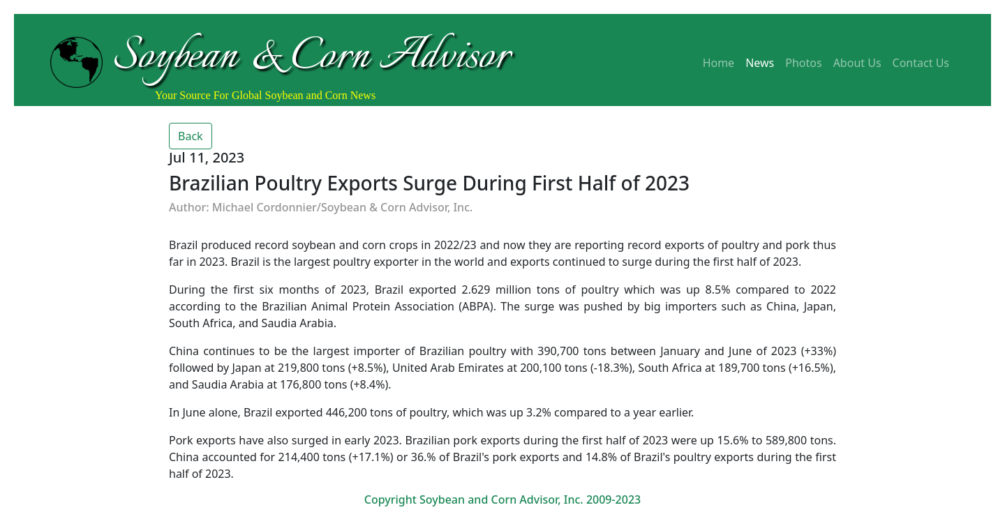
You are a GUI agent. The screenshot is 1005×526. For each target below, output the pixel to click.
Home (719, 62)
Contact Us (921, 62)
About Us (857, 62)
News (759, 62)
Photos (803, 62)
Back (190, 136)
